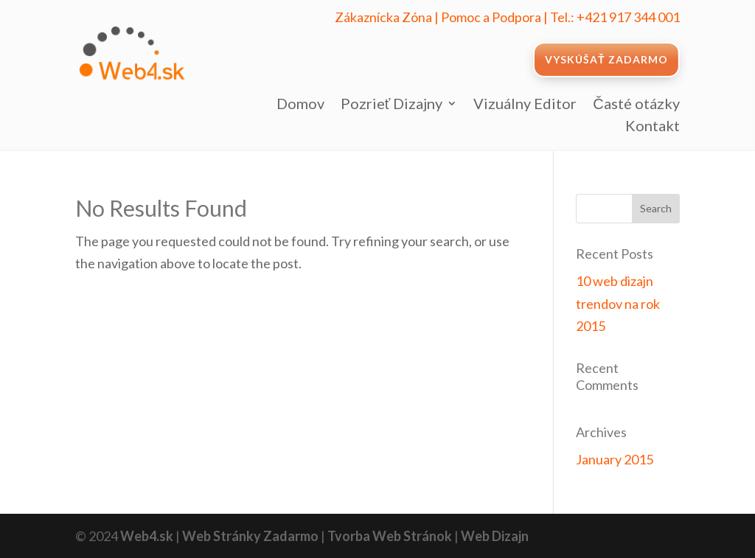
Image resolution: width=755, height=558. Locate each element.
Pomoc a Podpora (491, 17)
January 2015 (614, 459)
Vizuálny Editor (525, 105)
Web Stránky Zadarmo (250, 536)
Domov (300, 105)
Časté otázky (636, 105)
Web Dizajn (495, 536)
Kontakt (652, 127)
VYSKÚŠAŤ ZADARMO (606, 59)
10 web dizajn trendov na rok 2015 (618, 303)
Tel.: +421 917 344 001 (615, 17)
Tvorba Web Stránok (389, 536)
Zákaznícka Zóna (383, 17)
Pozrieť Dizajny (392, 105)
